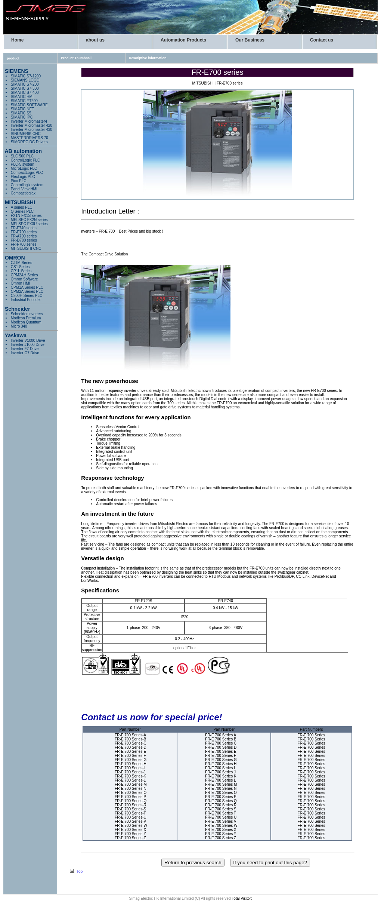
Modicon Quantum (26, 322)
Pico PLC (19, 181)
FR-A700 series (24, 236)
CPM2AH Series (24, 275)
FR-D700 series (24, 240)
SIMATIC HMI (22, 97)
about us (95, 40)
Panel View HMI (24, 189)
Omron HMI (20, 283)
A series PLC (21, 207)
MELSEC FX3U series (29, 224)
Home (17, 40)
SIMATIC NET (22, 109)
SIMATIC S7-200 (25, 84)
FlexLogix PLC (23, 177)
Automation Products (183, 40)
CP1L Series (21, 271)
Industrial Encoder (26, 300)
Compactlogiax (23, 193)
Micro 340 (19, 326)
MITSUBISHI (19, 202)
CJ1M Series (21, 263)
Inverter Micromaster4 (29, 121)
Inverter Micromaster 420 (31, 125)
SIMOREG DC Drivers (29, 142)
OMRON (14, 258)
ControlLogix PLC (25, 160)
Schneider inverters (27, 314)
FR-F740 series (24, 228)
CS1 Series (20, 267)
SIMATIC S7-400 (25, 92)
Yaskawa (15, 335)
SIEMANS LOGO (25, 80)
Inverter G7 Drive (25, 353)
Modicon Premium (26, 318)
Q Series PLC (22, 211)
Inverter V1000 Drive (28, 340)
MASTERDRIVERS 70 (29, 138)
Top (80, 871)
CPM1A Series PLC (27, 287)
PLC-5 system (22, 164)
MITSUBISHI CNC (26, 248)
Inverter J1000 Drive (27, 345)
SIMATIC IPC (22, 117)
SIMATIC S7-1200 (26, 76)
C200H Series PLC (26, 296)
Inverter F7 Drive (24, 349)
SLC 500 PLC (22, 156)
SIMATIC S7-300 (25, 88)
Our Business (249, 40)
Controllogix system (27, 185)
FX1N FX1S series (26, 216)
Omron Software (24, 279)
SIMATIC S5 (21, 113)
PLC (27, 173)
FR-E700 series (24, 232)
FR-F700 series (24, 244)
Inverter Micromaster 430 (31, 130)
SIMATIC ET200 (24, 101)
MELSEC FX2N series (29, 220)
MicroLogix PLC (24, 168)
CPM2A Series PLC (27, 291)
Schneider (16, 309)
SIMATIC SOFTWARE (29, 105)
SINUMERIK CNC (26, 134)
